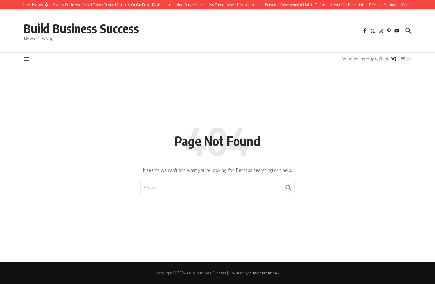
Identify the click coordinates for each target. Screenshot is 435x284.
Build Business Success (81, 28)
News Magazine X (265, 273)
